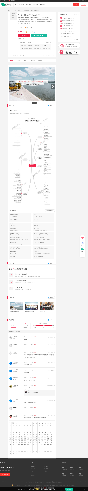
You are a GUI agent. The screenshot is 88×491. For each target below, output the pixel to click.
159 (36, 442)
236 (42, 451)
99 (36, 434)
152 (16, 442)
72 (45, 430)
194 (51, 446)
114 (36, 436)
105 (10, 436)
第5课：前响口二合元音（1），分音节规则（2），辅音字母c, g (34, 45)
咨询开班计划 (76, 14)
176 (42, 444)
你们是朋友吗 (20, 229)
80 (24, 432)
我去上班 (44, 215)
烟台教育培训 (54, 482)
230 (25, 451)
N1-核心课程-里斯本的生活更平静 (29, 15)
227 (16, 451)
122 (16, 438)
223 (48, 449)
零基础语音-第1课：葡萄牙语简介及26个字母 (68, 28)
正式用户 (15, 338)
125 (25, 438)
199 (22, 448)
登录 (76, 4)
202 (30, 448)
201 (28, 448)
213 (19, 449)
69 (36, 430)
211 (13, 449)
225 (10, 451)
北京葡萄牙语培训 (43, 481)
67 (30, 430)
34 (22, 427)
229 (22, 451)
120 (10, 438)
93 (19, 434)
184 (22, 446)
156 (28, 442)
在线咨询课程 (37, 35)
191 (42, 446)
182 (16, 446)
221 (42, 449)
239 (51, 451)
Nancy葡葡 (15, 362)
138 (19, 440)
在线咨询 (51, 105)
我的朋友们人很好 (20, 234)
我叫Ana (44, 224)
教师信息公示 (73, 485)
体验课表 (46, 466)
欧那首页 (2, 0)
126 (28, 438)
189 (36, 446)
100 (39, 434)
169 (22, 444)
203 (33, 448)
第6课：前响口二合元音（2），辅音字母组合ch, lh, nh (32, 48)
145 (39, 440)
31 (13, 427)
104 (51, 434)
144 (36, 440)
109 (22, 436)
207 (45, 448)
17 (16, 425)
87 (45, 432)
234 (36, 451)
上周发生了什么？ (44, 252)
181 (13, 446)
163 (48, 442)
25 (39, 425)
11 (42, 423)
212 (16, 449)
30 (10, 427)
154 (22, 442)
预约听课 (24, 35)
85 (39, 432)
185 (25, 446)
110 (25, 436)
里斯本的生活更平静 (35, 10)
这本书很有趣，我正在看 (44, 238)
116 (42, 436)
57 (45, 429)
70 (39, 430)
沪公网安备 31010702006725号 (19, 485)
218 (33, 449)
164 (51, 442)
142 (30, 440)
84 (36, 432)
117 (45, 436)
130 (39, 438)
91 (13, 434)
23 (33, 425)
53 (33, 429)
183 (19, 446)
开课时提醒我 (30, 32)
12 (45, 423)
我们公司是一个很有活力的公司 (20, 238)
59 (50, 429)
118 (48, 436)
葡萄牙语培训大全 (14, 481)
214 (22, 449)
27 (45, 425)
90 (10, 434)
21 (27, 425)
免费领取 (69, 489)
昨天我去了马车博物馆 (44, 257)
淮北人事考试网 (36, 482)
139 (22, 440)
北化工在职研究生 (80, 481)
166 (13, 444)
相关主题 (33, 60)
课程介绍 (18, 60)
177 (45, 444)
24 (36, 425)
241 (13, 453)
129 (36, 438)
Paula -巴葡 (15, 385)
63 (19, 430)
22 (30, 425)
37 (30, 427)
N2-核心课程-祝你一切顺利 (68, 26)
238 (48, 451)
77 (16, 432)
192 (45, 446)
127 (30, 438)
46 (13, 429)
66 (27, 430)
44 (50, 427)
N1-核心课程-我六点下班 (68, 36)
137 (16, 440)
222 (45, 449)
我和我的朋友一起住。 (20, 247)
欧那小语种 (10, 10)
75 (10, 432)
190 (39, 446)
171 (28, 444)
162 (45, 442)
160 (39, 442)
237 (45, 451)
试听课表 (35, 4)
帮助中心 (46, 469)
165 (10, 444)
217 (30, 449)
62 (16, 430)
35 (24, 427)
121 (13, 438)
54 (36, 429)
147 (45, 440)
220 (39, 449)
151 (13, 442)
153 (19, 442)
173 (33, 444)
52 (30, 429)
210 (10, 449)
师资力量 (28, 4)
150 (10, 442)
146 (42, 440)
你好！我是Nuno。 (20, 220)
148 (48, 440)
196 (13, 448)
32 (16, 427)
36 (27, 427)
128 (33, 438)
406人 (21, 27)
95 (24, 434)
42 (45, 427)
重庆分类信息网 (29, 482)
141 (28, 440)
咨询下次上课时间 (39, 32)
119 (51, 436)
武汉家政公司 (60, 482)
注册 (83, 4)
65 (24, 430)
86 (42, 432)
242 (16, 453)
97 (30, 434)
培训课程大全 (28, 481)
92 (16, 434)
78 (19, 432)
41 (42, 427)
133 (48, 438)
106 (13, 436)
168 (19, 444)
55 (39, 429)
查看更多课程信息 (49, 210)
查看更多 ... (76, 39)
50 (24, 429)
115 (39, 436)
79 (22, 432)
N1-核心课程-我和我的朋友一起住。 (68, 31)
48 (19, 429)
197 (16, 448)
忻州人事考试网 (48, 482)
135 (10, 440)
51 (27, 429)
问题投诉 (46, 471)
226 (13, 451)
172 (30, 444)
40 (39, 427)
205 (39, 448)
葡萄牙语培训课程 (22, 481)
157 (30, 442)
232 (30, 451)
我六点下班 (44, 220)
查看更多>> (48, 42)
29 (50, 425)
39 (36, 427)
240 (10, 453)
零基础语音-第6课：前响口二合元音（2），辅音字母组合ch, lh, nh (68, 21)
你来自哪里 (20, 257)
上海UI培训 (64, 481)
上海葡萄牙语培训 (35, 481)
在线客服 (82, 239)
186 (28, 446)
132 (45, 438)
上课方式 (26, 60)
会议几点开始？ (44, 229)
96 (27, 434)
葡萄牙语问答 (7, 481)
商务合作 (33, 469)
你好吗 (20, 224)
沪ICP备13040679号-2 (31, 485)
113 (33, 436)
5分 (27, 27)
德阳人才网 (41, 482)
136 (13, 440)
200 (25, 448)
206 (42, 448)
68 (33, 430)
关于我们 (33, 466)
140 (25, 440)
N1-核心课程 (26, 10)
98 (33, 434)
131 (42, 438)
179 (51, 444)
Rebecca (15, 336)
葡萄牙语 (12, 0)
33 (19, 427)
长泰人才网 (74, 481)
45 (10, 429)
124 (22, 438)
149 (51, 440)
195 (10, 448)
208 (48, 448)
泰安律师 (86, 481)
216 (28, 449)
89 (50, 432)
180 (10, 446)
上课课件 (11, 60)
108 (19, 436)
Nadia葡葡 (15, 415)
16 (13, 425)
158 (33, 442)
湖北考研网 (50, 481)
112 (30, 436)
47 (16, 429)
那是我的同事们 (20, 243)
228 (19, 451)
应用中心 (42, 4)
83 (33, 432)
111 (28, 436)
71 (42, 430)
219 (36, 449)
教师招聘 (33, 471)
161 (42, 442)
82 (30, 432)
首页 (16, 4)
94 (22, 434)
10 (39, 423)
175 (39, 444)
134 (51, 438)
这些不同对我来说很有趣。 (44, 243)
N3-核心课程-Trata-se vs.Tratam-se (68, 33)
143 (33, 440)
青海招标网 (55, 481)
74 (50, 430)
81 (27, 432)
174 (36, 444)
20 (24, 425)
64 (22, 430)
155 (25, 442)
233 (33, 451)
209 (51, 448)
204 (36, 448)
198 (19, 448)
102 (45, 434)
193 (48, 446)
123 (19, 438)
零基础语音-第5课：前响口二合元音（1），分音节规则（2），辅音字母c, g (68, 18)
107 (16, 436)
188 (33, 446)
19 (22, 425)
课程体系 (21, 4)
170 (25, 444)
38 (33, 427)
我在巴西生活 (20, 252)
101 (42, 434)
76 (13, 432)
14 (50, 423)
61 (13, 430)
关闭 (85, 489)
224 (51, 449)
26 (42, 425)
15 (10, 425)
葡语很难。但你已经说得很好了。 (44, 234)
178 (48, 444)
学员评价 (40, 60)
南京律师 (59, 481)
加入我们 (33, 473)
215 (25, 449)
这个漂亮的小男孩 (20, 215)
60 (10, 430)
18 (19, 425)
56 (42, 429)
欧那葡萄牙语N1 (18, 10)
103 (48, 434)
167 (16, 444)
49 (22, 429)
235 (39, 451)
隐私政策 (33, 475)
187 (30, 446)
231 (28, 451)
